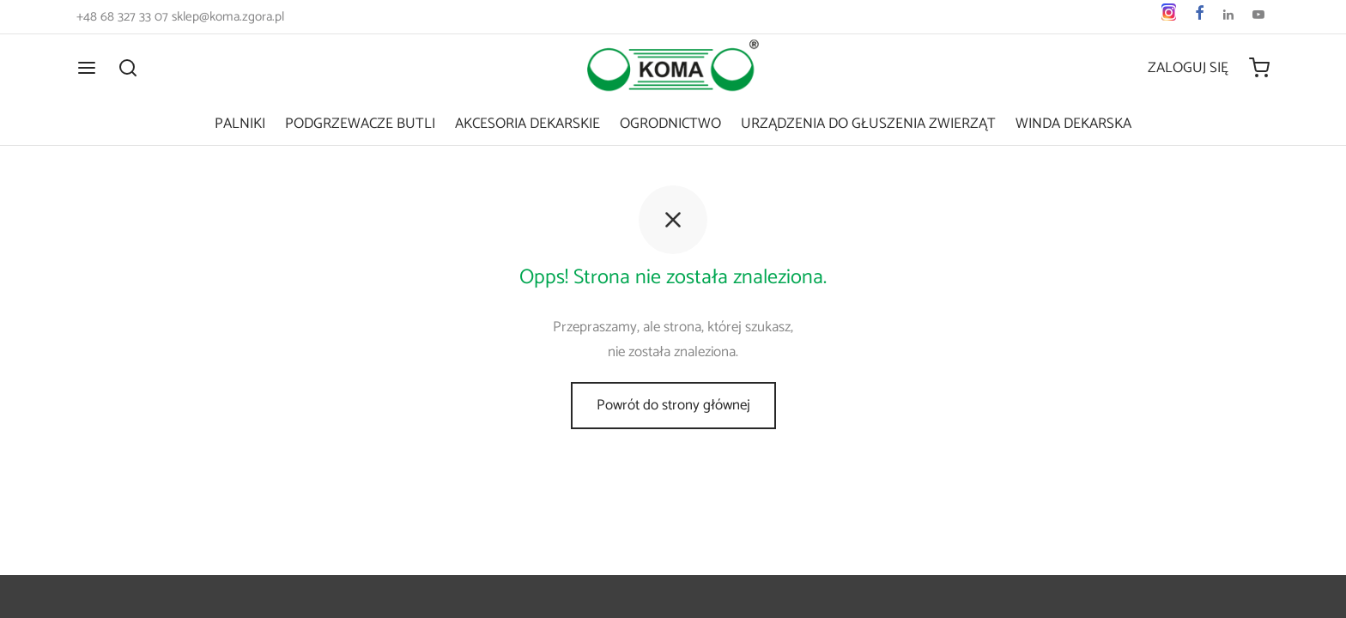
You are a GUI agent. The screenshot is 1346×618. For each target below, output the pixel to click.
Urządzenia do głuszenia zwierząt (868, 124)
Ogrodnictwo (670, 124)
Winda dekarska (1073, 124)
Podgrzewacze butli (360, 124)
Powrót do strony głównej (673, 405)
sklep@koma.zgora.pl (228, 16)
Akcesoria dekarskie (527, 124)
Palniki (240, 124)
